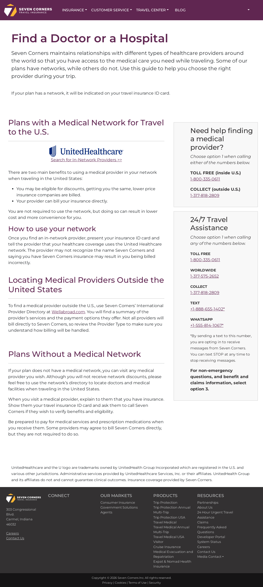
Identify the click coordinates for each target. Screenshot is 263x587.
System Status (209, 542)
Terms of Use (137, 582)
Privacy (107, 582)
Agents (106, 512)
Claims (202, 522)
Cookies (120, 582)
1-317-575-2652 (204, 276)
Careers (12, 533)
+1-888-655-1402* (207, 309)
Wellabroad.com (68, 311)
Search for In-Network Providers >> (86, 159)
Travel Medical (164, 522)
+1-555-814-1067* (206, 325)
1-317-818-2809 (204, 195)
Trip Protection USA (169, 517)
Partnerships (207, 502)
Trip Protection (165, 502)
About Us (204, 507)
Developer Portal (211, 537)
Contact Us (15, 538)
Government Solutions (119, 507)
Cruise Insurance (167, 547)
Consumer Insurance (117, 502)
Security (155, 582)
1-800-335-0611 (205, 179)
